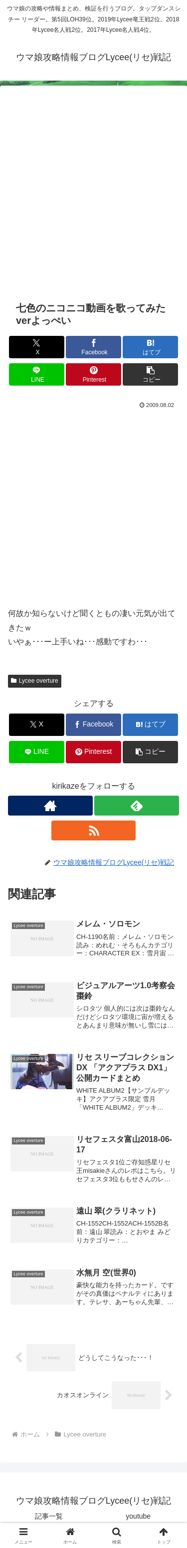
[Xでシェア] (36, 347)
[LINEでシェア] (36, 374)
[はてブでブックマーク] (150, 347)
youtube (138, 1516)
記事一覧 (49, 1516)
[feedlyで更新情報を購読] (136, 806)
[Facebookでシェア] (93, 347)
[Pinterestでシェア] (93, 374)
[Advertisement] (93, 198)
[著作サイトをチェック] (50, 806)
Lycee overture (34, 680)
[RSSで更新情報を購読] (93, 830)
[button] (150, 374)
